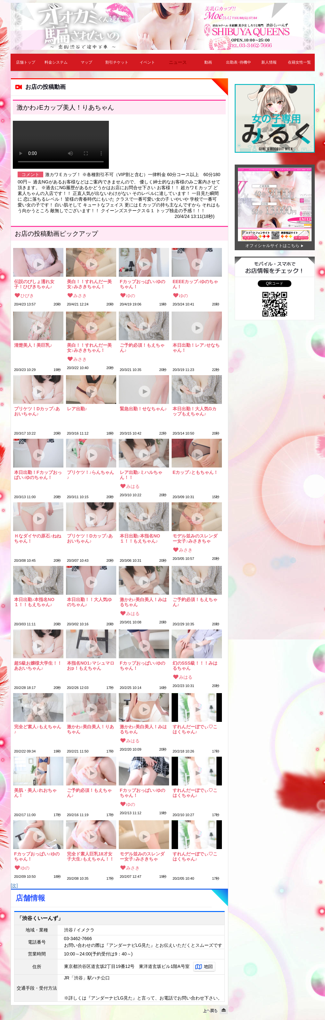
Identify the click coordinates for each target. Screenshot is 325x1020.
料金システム (56, 62)
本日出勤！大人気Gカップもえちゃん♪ (194, 411)
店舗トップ (25, 62)
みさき (80, 295)
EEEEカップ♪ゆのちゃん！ (195, 284)
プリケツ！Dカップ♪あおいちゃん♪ (37, 411)
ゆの (130, 295)
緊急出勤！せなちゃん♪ (143, 408)
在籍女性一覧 (299, 62)
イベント (147, 62)
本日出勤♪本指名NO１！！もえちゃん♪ (140, 538)
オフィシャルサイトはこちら (272, 245)
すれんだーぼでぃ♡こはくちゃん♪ (195, 729)
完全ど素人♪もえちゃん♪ (37, 729)
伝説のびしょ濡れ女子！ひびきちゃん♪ (34, 284)
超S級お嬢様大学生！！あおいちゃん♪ (38, 665)
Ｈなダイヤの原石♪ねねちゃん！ (37, 538)
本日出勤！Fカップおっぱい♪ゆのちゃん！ (38, 475)
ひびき (27, 295)
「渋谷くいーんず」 (40, 918)
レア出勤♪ (77, 408)
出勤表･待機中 (238, 62)
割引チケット (116, 62)
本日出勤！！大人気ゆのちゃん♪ (89, 602)
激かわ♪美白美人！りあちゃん (90, 729)
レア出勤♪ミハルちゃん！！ (141, 475)
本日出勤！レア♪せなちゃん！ (196, 347)
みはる (133, 486)
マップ (86, 62)
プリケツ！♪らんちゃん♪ (90, 475)
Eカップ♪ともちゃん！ (195, 472)
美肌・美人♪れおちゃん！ (35, 793)
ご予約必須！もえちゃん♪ (142, 347)
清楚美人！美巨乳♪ (33, 345)
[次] (14, 885)
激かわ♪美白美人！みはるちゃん (143, 602)
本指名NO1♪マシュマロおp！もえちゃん (90, 665)
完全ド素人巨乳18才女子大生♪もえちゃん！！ (90, 856)
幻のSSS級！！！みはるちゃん (195, 665)
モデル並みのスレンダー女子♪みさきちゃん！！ (195, 538)
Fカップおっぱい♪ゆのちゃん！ (142, 284)
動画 (208, 62)
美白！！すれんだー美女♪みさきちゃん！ (89, 284)
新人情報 (269, 62)
